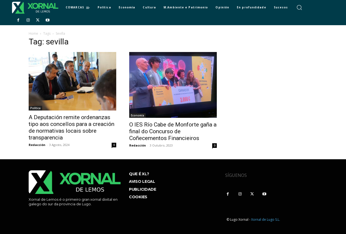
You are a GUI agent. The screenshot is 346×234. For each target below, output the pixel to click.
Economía (137, 115)
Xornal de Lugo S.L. (265, 219)
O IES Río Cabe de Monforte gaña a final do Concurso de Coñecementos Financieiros (173, 131)
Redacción (37, 145)
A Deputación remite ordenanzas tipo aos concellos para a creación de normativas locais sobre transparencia (71, 127)
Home (33, 33)
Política (35, 108)
